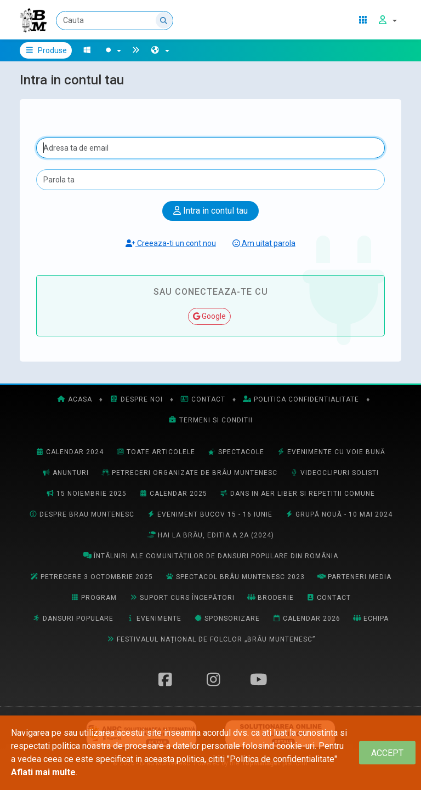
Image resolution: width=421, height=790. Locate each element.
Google (209, 316)
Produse (46, 50)
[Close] (387, 753)
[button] (159, 50)
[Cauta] (114, 20)
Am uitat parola (263, 243)
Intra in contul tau (210, 210)
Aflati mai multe (43, 772)
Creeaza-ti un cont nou (171, 243)
